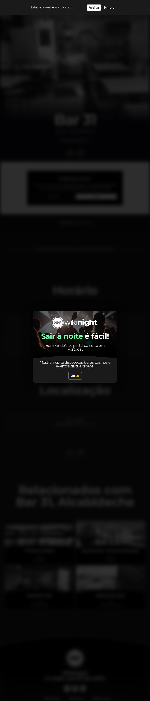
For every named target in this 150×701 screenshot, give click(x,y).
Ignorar (110, 7)
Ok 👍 (75, 376)
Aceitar (94, 7)
